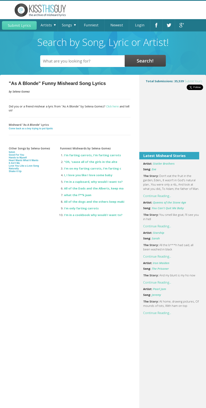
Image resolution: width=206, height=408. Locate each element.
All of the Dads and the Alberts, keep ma (93, 188)
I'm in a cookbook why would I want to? (93, 215)
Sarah (156, 238)
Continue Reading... (157, 196)
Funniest (91, 25)
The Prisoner (160, 269)
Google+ (181, 25)
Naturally (14, 168)
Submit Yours (193, 81)
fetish (12, 152)
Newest (116, 25)
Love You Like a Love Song (24, 165)
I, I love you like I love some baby (88, 175)
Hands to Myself (18, 157)
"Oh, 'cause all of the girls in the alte (90, 162)
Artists (46, 25)
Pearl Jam (159, 289)
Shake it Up (15, 171)
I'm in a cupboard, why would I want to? (93, 182)
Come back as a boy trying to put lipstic (31, 128)
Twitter (169, 25)
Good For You (16, 155)
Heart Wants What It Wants (23, 160)
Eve (154, 169)
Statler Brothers (164, 163)
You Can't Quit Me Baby (168, 208)
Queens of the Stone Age (169, 202)
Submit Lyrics (19, 25)
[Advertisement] (172, 123)
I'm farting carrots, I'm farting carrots (92, 155)
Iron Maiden (161, 263)
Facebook (156, 25)
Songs (67, 25)
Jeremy (156, 295)
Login (139, 25)
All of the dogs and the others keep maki (94, 202)
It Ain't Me (14, 163)
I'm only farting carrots (81, 208)
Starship (158, 233)
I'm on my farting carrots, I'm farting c (92, 168)
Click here (112, 106)
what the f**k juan (77, 195)
